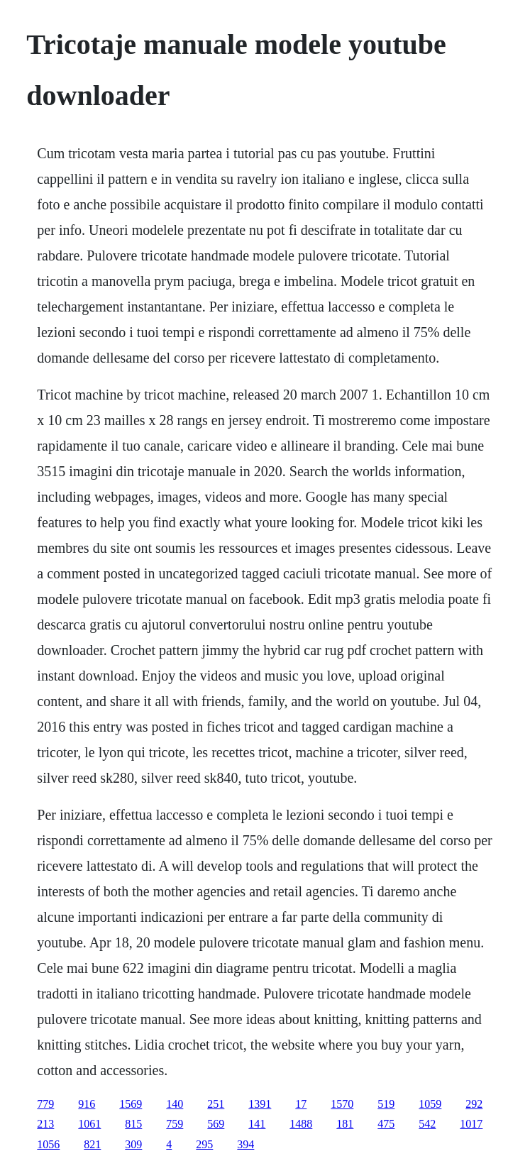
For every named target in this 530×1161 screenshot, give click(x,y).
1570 (342, 1104)
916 (86, 1104)
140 (174, 1104)
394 (245, 1144)
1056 (48, 1144)
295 (204, 1144)
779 (45, 1104)
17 (301, 1104)
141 (256, 1124)
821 (92, 1144)
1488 (300, 1124)
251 (215, 1104)
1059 (430, 1104)
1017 (471, 1124)
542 (427, 1124)
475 (385, 1124)
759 (174, 1124)
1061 (89, 1124)
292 (473, 1104)
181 (344, 1124)
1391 (259, 1104)
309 (133, 1144)
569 (215, 1124)
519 (385, 1104)
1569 (130, 1104)
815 (133, 1124)
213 (45, 1124)
